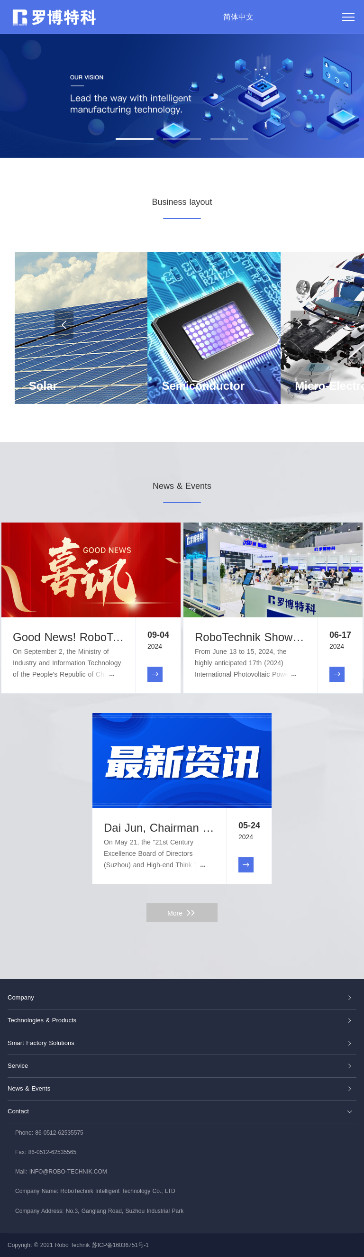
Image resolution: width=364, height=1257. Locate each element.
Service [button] (180, 1065)
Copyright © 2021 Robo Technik (49, 1245)
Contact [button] (180, 1111)
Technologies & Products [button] (180, 1020)
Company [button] (180, 997)
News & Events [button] (180, 1088)
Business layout (182, 202)
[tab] (182, 998)
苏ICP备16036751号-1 (120, 1245)
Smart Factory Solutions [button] (180, 1042)
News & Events (182, 486)
